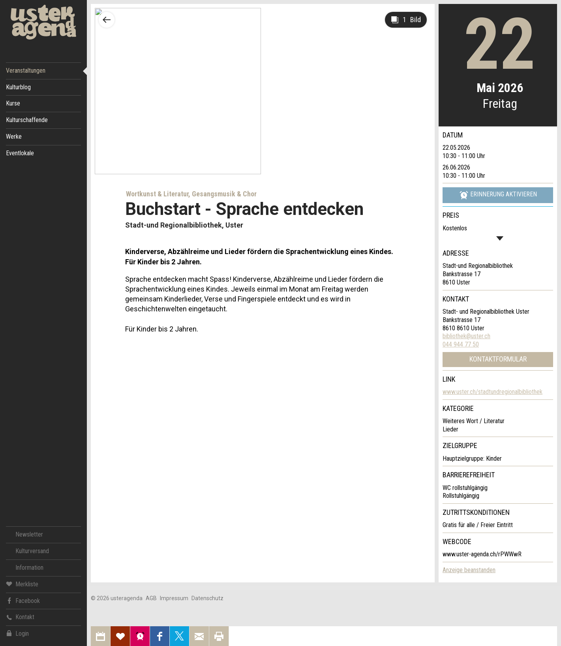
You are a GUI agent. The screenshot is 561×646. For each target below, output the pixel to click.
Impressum (174, 598)
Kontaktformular (498, 359)
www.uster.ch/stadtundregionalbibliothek (492, 392)
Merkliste (22, 584)
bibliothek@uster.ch (466, 336)
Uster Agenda (43, 22)
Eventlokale (20, 153)
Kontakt (20, 617)
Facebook (23, 600)
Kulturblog (18, 87)
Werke (14, 136)
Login (17, 633)
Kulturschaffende (27, 120)
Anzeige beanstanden (469, 570)
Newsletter (29, 534)
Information (29, 567)
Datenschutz (207, 598)
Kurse (13, 103)
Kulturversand (32, 551)
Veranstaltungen (25, 70)
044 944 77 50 (461, 344)
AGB (151, 598)
